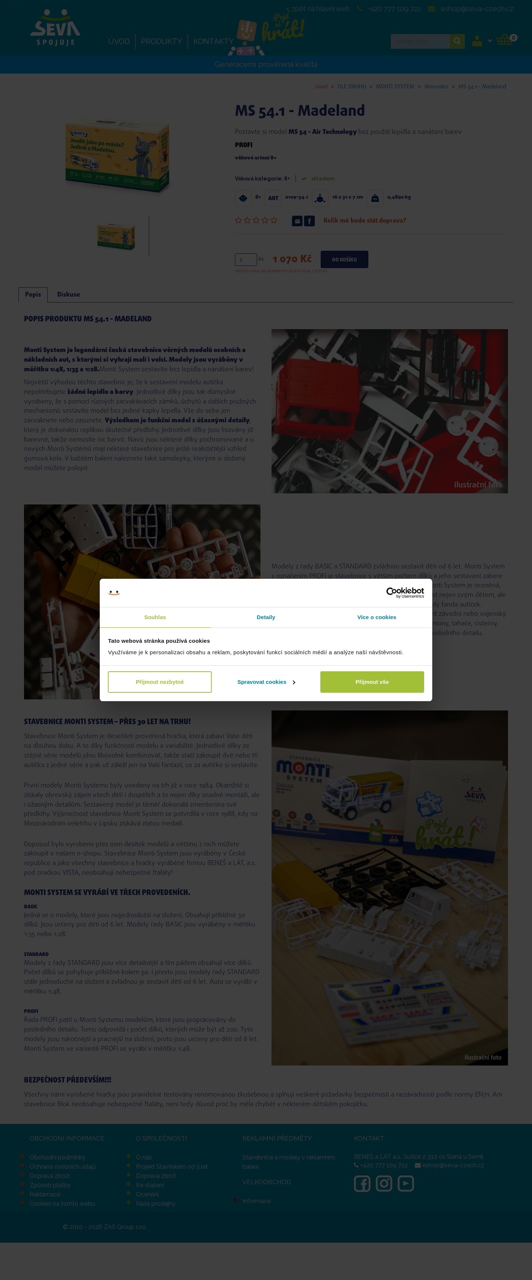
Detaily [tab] (266, 617)
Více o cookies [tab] (376, 617)
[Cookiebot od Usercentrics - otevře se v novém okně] (391, 592)
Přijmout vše (372, 682)
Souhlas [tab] (155, 617)
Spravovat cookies (266, 682)
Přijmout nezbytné (160, 682)
